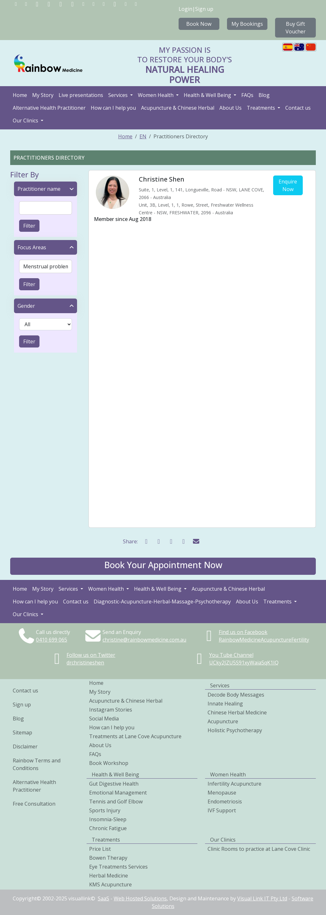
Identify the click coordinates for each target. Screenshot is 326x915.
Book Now (198, 23)
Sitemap (22, 732)
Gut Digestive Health (113, 783)
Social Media (104, 718)
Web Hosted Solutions (140, 898)
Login (185, 8)
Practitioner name (39, 188)
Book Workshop (108, 763)
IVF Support (222, 810)
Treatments (261, 107)
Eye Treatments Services (118, 866)
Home (20, 95)
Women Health (156, 95)
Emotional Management (118, 792)
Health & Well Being (208, 95)
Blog (264, 95)
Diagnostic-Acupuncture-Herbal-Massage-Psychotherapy (162, 601)
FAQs (247, 95)
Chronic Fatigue (108, 828)
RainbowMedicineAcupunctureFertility (264, 639)
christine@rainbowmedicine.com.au (144, 639)
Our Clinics (26, 120)
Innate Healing (225, 703)
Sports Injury (104, 810)
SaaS (103, 898)
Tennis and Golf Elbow (116, 801)
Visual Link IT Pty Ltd (262, 898)
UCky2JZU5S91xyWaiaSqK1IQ (244, 662)
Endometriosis (225, 801)
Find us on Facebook (243, 632)
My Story (42, 95)
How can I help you (113, 107)
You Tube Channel (231, 654)
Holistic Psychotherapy (235, 730)
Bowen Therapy (108, 857)
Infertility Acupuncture (234, 783)
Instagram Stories (110, 709)
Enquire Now (288, 185)
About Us (230, 107)
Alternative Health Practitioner (49, 107)
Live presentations (81, 95)
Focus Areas (32, 247)
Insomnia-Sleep (107, 819)
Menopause (222, 792)
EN (142, 136)
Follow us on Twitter (91, 654)
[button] (163, 566)
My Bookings (247, 23)
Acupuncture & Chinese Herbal (177, 107)
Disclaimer (25, 746)
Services (118, 95)
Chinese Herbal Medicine (237, 712)
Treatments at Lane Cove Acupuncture (135, 736)
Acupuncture (223, 721)
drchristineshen (85, 662)
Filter (29, 225)
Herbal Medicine (108, 875)
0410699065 (51, 639)
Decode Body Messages (236, 694)
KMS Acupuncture (110, 884)
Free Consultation (34, 803)
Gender (26, 305)
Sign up (204, 8)
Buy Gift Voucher (296, 27)
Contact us (298, 107)
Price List (100, 848)
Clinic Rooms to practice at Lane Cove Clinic (259, 848)
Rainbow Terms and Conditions (36, 764)
